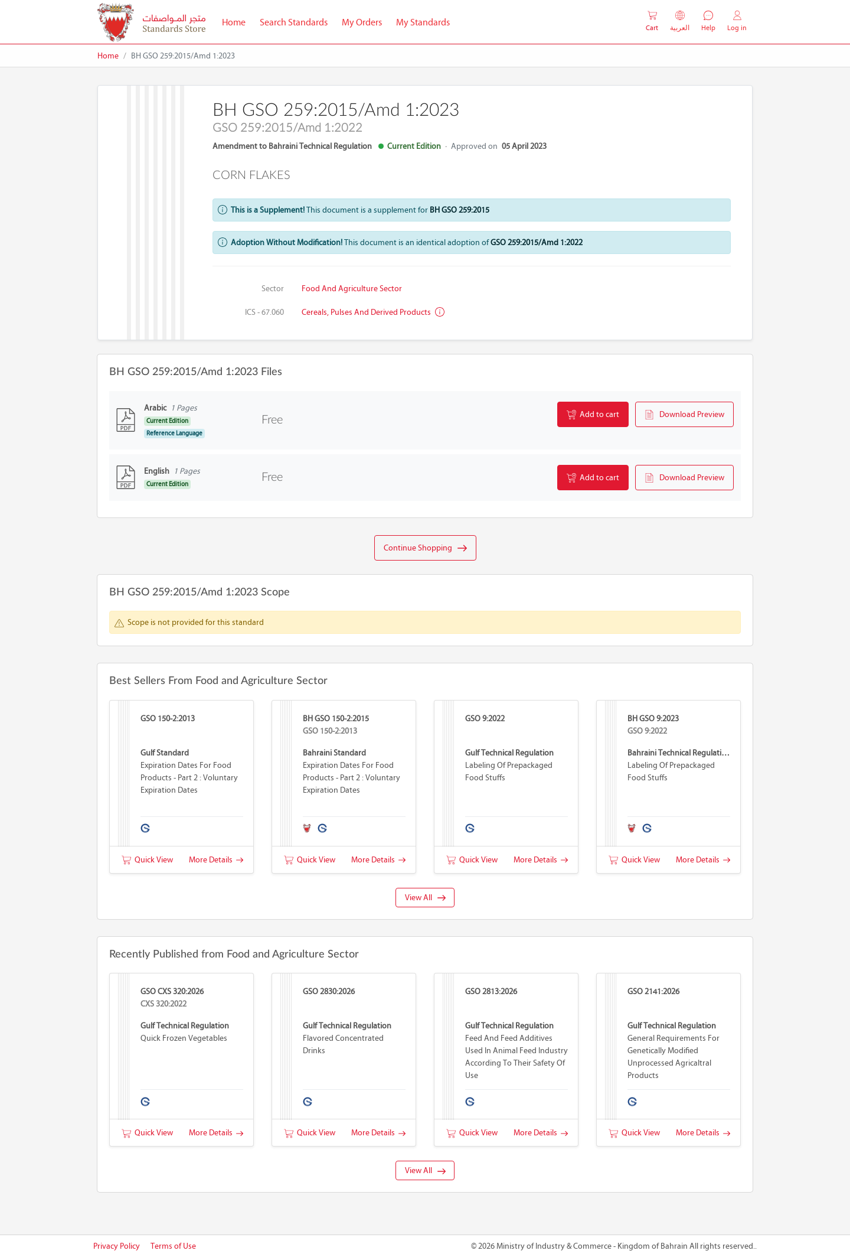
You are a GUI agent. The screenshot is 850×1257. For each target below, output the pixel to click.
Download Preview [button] (684, 414)
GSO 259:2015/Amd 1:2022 (537, 242)
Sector (272, 289)
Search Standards (297, 21)
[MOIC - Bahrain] (151, 22)
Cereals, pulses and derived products (373, 312)
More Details (216, 860)
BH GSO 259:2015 (459, 210)
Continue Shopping (425, 548)
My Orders (362, 22)
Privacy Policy (116, 1246)
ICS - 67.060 (264, 312)
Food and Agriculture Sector (352, 289)
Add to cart (593, 414)
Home (237, 21)
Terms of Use (173, 1246)
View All (425, 898)
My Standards (423, 22)
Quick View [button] (147, 860)
